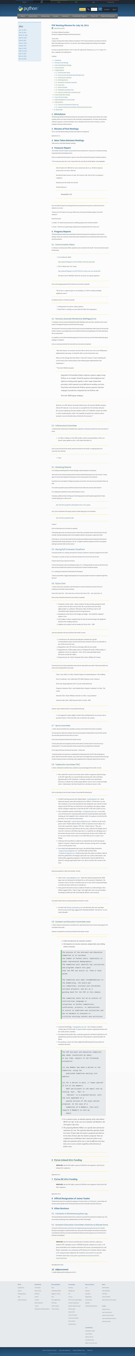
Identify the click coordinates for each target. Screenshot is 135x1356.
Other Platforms (39, 1303)
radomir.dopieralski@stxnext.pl (81, 821)
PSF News (104, 1294)
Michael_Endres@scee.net (74, 907)
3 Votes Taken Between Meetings (62, 65)
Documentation (55, 1284)
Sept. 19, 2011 (23, 51)
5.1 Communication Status (63, 72)
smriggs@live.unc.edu (79, 1027)
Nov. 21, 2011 (22, 56)
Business (87, 1290)
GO (100, 9)
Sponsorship (33, 16)
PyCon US (94, 16)
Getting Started (22, 1294)
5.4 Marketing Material (62, 80)
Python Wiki (71, 1312)
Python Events (106, 1309)
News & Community (108, 16)
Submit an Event (106, 1321)
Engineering (88, 1297)
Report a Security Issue (91, 1343)
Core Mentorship (89, 1340)
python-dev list (89, 1337)
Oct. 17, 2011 (22, 53)
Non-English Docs (56, 1300)
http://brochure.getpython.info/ (65, 518)
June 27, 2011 (23, 43)
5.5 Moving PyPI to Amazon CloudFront (66, 82)
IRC (69, 1294)
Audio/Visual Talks (56, 1290)
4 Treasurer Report (59, 67)
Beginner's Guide (56, 1294)
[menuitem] (29, 30)
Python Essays (55, 1309)
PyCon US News (106, 1297)
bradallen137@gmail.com (66, 853)
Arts (86, 1287)
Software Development (91, 1306)
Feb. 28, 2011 (22, 32)
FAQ (53, 1297)
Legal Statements (76, 1353)
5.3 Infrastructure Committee (63, 77)
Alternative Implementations (42, 1309)
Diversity (70, 1287)
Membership (45, 16)
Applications (21, 1287)
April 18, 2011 (23, 38)
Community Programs (80, 16)
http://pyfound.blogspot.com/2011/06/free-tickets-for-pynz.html (76, 262)
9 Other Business (58, 102)
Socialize (106, 9)
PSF (42, 2)
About (23, 16)
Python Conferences (73, 1303)
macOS (36, 1297)
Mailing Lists (71, 1290)
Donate (69, 9)
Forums (70, 1297)
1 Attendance (57, 60)
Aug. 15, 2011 (23, 48)
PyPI (76, 2)
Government (88, 1300)
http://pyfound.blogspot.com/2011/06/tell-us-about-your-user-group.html (79, 271)
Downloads (38, 1284)
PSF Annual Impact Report (75, 1300)
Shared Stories (72, 1324)
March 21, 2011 (23, 35)
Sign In (114, 9)
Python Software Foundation (65, 1353)
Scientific (87, 1303)
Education (87, 1294)
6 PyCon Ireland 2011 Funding (62, 95)
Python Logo (71, 1309)
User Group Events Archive (109, 1318)
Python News (105, 1287)
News (103, 1284)
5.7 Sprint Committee (61, 87)
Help (19, 1297)
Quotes (20, 1290)
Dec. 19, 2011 (22, 59)
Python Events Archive (108, 1315)
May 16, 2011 (22, 40)
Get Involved (71, 1321)
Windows (37, 1294)
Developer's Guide (90, 1331)
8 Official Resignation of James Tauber (64, 99)
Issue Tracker (88, 1334)
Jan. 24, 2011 (22, 30)
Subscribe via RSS (58, 28)
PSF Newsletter (106, 1290)
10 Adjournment (58, 109)
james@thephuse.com (73, 878)
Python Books (55, 1306)
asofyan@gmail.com (93, 799)
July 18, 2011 (22, 45)
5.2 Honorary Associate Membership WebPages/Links (70, 75)
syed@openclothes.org (89, 811)
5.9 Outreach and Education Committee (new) (68, 92)
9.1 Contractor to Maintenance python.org (67, 104)
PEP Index (54, 1303)
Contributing (88, 1328)
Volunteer (65, 16)
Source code (38, 1290)
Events (104, 1306)
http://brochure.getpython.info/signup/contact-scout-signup (73, 505)
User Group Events (107, 1312)
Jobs (93, 2)
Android (37, 1300)
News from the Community (109, 1300)
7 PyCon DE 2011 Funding (61, 97)
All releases (38, 1287)
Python (24, 2)
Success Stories (89, 1284)
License (36, 1306)
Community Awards (73, 1318)
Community (110, 2)
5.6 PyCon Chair (60, 85)
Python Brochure (22, 1300)
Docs (59, 2)
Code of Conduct (72, 1315)
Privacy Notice (83, 1353)
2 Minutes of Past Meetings (61, 62)
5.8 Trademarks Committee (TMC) (65, 90)
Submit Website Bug (79, 1350)
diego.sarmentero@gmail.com (68, 851)
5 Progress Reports (59, 70)
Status (89, 1350)
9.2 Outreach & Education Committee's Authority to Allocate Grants (74, 107)
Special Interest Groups (74, 1306)
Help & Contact (49, 1350)
